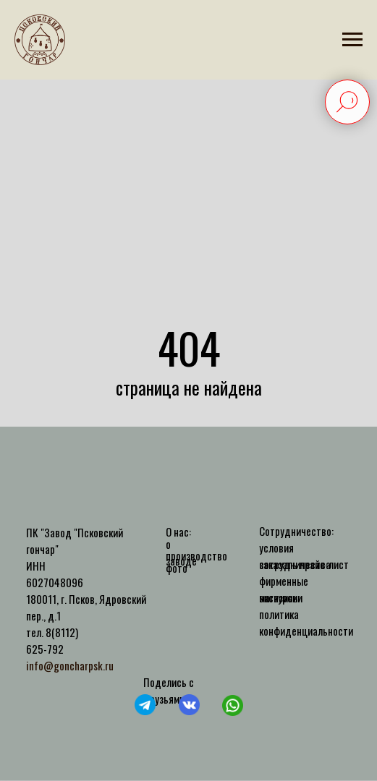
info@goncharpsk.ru (70, 665)
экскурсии (280, 597)
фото (176, 568)
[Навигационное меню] (352, 40)
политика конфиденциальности (306, 622)
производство (196, 555)
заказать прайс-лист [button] (304, 564)
